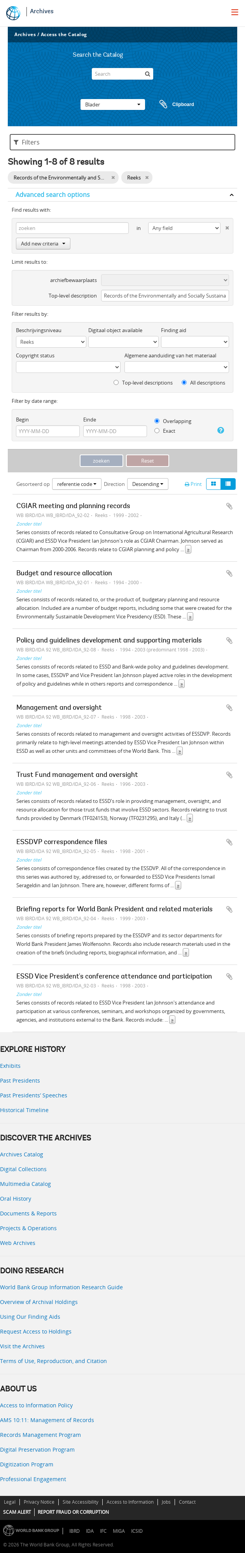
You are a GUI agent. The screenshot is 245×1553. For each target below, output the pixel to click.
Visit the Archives (22, 1346)
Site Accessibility (80, 1502)
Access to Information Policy (36, 1405)
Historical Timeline (24, 1110)
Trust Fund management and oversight (77, 775)
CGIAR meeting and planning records (73, 506)
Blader (112, 104)
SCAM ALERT (17, 1512)
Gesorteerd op (33, 484)
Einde (89, 419)
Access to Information (130, 1502)
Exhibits (10, 1065)
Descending (147, 484)
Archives (42, 12)
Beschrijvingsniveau (38, 330)
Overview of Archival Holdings (39, 1302)
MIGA (119, 1531)
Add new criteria (43, 243)
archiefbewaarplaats (73, 280)
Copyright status (35, 355)
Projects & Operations (28, 1228)
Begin (22, 419)
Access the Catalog (64, 34)
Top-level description (73, 295)
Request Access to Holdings (36, 1331)
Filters (27, 142)
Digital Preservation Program (37, 1449)
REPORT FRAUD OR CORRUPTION (73, 1512)
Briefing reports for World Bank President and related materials (114, 909)
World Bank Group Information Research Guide (61, 1287)
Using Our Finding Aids (30, 1316)
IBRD (74, 1531)
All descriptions (203, 382)
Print (193, 484)
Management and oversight (59, 708)
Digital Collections (23, 1169)
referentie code (76, 484)
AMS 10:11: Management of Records (47, 1420)
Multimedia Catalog (25, 1183)
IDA (90, 1531)
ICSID (137, 1531)
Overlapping (172, 421)
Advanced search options (53, 194)
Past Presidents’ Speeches (33, 1095)
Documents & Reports (28, 1213)
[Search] (122, 74)
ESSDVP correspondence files (61, 842)
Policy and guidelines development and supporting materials (109, 640)
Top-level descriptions (143, 382)
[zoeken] (147, 74)
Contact (187, 1502)
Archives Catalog (21, 1154)
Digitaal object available (115, 330)
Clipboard (173, 104)
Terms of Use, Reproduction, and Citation (53, 1361)
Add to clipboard (229, 506)
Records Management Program (40, 1434)
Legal (10, 1502)
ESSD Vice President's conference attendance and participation (114, 976)
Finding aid (173, 330)
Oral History (15, 1198)
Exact (164, 430)
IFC (103, 1531)
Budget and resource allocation (64, 573)
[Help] (219, 430)
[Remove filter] (113, 177)
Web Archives (17, 1243)
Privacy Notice (39, 1502)
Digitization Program (26, 1464)
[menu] (235, 12)
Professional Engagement (33, 1479)
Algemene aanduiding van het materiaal (170, 355)
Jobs (166, 1502)
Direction (114, 484)
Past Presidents (20, 1080)
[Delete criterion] (224, 226)
